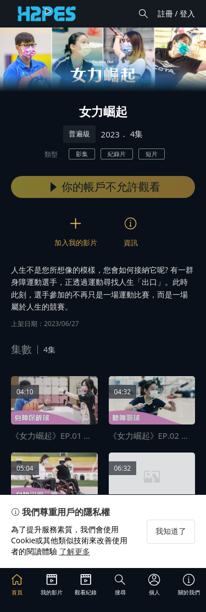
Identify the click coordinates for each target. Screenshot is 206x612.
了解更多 (74, 551)
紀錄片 (117, 154)
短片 (152, 154)
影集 (82, 154)
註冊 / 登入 (176, 13)
